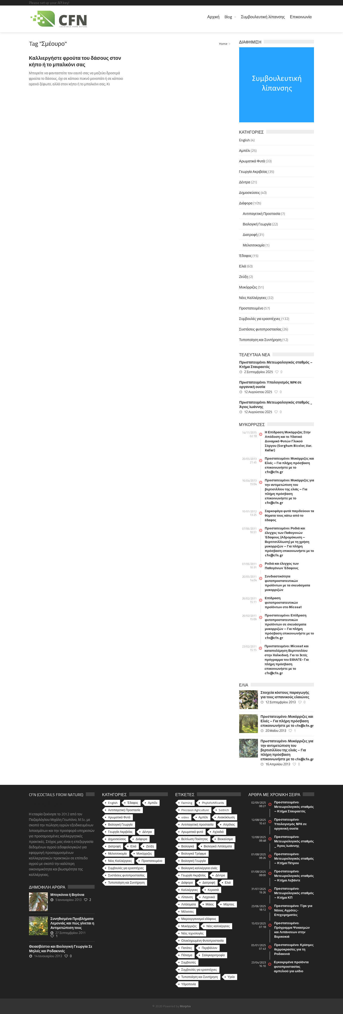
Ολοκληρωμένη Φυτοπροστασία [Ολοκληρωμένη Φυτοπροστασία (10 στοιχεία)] (202, 940)
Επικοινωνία (301, 17)
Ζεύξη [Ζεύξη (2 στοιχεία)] (150, 846)
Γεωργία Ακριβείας (253, 171)
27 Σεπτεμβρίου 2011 (70, 932)
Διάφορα (245, 203)
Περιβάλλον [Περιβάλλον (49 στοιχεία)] (209, 947)
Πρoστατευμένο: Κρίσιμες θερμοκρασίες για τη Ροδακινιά (294, 949)
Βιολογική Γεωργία (257, 224)
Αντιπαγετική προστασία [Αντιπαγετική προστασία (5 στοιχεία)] (197, 824)
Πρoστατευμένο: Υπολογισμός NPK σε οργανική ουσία (270, 384)
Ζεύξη (243, 276)
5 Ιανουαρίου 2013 (68, 899)
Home (223, 43)
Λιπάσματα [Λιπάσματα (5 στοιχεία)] (188, 904)
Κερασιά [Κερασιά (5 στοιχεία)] (213, 889)
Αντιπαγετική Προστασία (261, 213)
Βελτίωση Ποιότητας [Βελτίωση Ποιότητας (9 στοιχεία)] (194, 839)
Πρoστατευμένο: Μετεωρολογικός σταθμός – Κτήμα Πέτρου (294, 858)
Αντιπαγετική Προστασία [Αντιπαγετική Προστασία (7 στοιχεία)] (124, 810)
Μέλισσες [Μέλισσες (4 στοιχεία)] (187, 911)
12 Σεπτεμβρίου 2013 (280, 702)
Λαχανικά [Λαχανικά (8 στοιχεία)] (208, 897)
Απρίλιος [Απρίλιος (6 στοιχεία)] (229, 824)
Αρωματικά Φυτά (252, 161)
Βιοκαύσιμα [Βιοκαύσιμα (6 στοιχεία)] (225, 839)
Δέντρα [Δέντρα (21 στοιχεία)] (147, 831)
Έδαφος (245, 255)
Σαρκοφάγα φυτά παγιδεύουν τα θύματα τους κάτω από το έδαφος (289, 515)
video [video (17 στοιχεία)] (185, 817)
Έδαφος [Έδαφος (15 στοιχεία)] (132, 802)
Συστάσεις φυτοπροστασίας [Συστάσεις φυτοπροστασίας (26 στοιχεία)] (126, 875)
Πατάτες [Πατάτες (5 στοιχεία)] (186, 947)
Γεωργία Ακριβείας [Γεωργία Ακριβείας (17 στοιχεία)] (193, 875)
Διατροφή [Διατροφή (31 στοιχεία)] (114, 846)
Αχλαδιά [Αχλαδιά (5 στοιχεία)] (218, 831)
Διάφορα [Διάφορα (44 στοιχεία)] (141, 839)
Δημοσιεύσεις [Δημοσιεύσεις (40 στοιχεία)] (117, 839)
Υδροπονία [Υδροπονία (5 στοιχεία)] (188, 984)
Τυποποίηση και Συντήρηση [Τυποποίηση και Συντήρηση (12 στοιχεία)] (126, 882)
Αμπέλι (244, 150)
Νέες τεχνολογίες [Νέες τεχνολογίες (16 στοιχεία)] (192, 933)
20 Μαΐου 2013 (275, 730)
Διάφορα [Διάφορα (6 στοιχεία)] (187, 882)
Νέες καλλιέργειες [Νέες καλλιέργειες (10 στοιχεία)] (218, 926)
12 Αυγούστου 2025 (258, 391)
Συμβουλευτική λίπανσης (263, 17)
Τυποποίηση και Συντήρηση (260, 339)
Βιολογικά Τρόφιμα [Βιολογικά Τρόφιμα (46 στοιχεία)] (193, 853)
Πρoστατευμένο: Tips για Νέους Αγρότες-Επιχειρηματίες (293, 910)
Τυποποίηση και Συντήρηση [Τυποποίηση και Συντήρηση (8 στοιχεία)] (199, 976)
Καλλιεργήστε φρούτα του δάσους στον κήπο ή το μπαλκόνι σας (75, 61)
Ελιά (242, 266)
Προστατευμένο (251, 308)
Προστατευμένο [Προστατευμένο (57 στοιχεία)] (152, 860)
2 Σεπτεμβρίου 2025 (258, 371)
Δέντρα (244, 182)
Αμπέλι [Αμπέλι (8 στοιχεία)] (203, 817)
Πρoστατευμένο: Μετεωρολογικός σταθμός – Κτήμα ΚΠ (294, 893)
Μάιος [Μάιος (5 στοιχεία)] (210, 904)
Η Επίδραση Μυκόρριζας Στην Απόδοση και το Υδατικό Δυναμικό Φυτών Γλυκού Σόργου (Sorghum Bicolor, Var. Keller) (288, 441)
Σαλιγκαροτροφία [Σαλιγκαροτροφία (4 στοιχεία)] (213, 955)
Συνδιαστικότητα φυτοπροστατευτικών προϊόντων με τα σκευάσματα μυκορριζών (287, 583)
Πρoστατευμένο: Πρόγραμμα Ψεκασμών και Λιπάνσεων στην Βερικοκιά (292, 930)
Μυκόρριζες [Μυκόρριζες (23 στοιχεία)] (189, 926)
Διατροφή (250, 234)
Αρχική (213, 17)
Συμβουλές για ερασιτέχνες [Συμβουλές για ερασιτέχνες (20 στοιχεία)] (199, 969)
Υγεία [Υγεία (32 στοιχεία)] (231, 976)
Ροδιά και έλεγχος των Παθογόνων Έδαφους (282, 565)
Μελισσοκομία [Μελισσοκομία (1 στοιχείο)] (117, 853)
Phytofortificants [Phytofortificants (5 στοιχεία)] (213, 802)
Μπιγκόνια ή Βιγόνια (67, 894)
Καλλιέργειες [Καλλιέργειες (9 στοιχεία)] (189, 889)
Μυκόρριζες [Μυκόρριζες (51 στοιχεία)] (144, 853)
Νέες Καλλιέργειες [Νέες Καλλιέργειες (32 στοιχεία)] (120, 860)
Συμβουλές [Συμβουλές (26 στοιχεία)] (188, 962)
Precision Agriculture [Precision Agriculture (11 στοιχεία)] (195, 810)
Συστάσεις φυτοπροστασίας (260, 329)
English (244, 140)
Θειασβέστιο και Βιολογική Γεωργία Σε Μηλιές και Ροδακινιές (60, 948)
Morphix (185, 1006)
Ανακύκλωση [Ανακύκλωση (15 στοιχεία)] (226, 817)
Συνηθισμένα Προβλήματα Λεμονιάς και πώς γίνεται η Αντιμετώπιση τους (72, 923)
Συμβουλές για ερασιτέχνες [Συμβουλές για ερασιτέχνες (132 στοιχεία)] (126, 868)
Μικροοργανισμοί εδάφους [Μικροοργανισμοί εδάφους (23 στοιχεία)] (198, 918)
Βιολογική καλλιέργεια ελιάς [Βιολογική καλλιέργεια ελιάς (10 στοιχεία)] (199, 868)
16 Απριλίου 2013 (277, 764)
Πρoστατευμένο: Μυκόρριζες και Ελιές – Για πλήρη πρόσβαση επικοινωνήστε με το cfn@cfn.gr (289, 465)
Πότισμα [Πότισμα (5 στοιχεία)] (186, 955)
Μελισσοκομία (254, 245)
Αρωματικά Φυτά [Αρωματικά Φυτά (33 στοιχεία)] (119, 817)
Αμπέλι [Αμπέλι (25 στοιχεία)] (152, 802)
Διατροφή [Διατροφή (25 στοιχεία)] (208, 882)
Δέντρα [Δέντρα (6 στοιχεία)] (220, 875)
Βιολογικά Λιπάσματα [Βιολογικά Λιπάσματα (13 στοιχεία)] (218, 846)
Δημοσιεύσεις (249, 192)
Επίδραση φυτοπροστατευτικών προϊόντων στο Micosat (283, 602)
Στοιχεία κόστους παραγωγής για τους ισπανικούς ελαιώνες (285, 694)
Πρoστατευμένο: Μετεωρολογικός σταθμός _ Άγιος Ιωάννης (275, 404)
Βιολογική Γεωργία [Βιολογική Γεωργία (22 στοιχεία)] (120, 824)
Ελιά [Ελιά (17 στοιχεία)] (228, 882)
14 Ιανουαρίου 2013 (48, 955)
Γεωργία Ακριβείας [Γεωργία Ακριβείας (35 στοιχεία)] (120, 831)
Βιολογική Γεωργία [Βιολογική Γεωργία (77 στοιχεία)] (193, 860)
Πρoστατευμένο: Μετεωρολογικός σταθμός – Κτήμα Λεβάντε (294, 875)
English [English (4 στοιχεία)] (113, 802)
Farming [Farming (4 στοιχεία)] (186, 802)
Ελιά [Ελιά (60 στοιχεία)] (133, 846)
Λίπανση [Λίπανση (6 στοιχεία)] (187, 897)
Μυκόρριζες (248, 287)
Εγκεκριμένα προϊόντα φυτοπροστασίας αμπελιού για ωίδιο (291, 966)
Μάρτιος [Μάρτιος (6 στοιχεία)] (228, 904)
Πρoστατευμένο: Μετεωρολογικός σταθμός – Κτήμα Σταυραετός (275, 364)
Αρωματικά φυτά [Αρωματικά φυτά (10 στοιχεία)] (192, 831)
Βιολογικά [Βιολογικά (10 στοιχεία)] (187, 846)
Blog (228, 17)
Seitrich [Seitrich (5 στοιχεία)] (224, 810)
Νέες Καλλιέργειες (253, 297)
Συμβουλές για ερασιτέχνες (259, 318)
